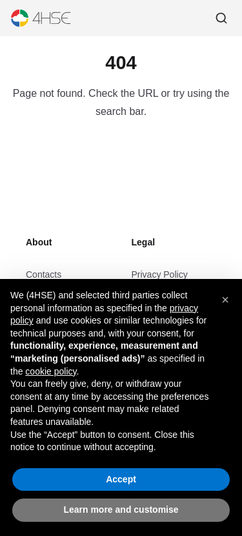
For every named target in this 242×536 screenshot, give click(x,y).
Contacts (43, 274)
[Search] (221, 18)
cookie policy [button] (50, 371)
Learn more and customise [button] (120, 510)
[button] (225, 300)
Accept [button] (121, 479)
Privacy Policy (160, 274)
